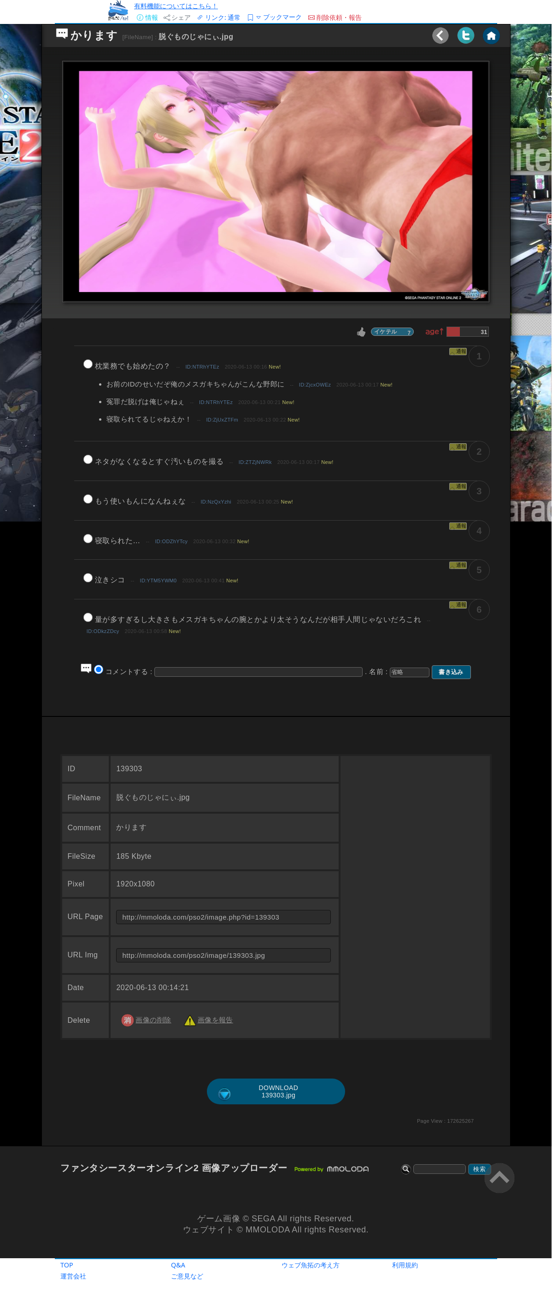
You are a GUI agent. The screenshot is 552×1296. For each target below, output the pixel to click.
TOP (66, 1265)
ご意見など (187, 1276)
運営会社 (73, 1276)
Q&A (178, 1265)
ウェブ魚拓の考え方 (311, 1265)
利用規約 (405, 1265)
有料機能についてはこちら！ (176, 5)
